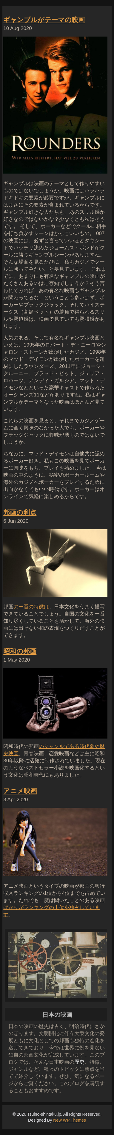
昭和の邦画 (19, 651)
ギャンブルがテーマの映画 (44, 19)
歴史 (79, 1062)
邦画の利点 (19, 512)
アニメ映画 (20, 791)
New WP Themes (69, 1120)
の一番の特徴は (31, 607)
